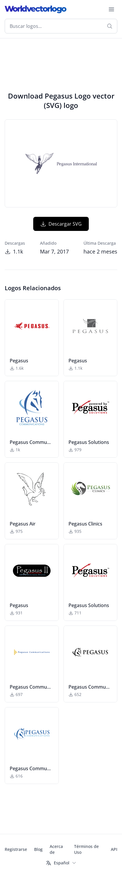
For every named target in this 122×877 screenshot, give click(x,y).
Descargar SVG (61, 224)
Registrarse (16, 849)
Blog (38, 849)
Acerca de (56, 849)
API (114, 849)
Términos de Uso (86, 849)
